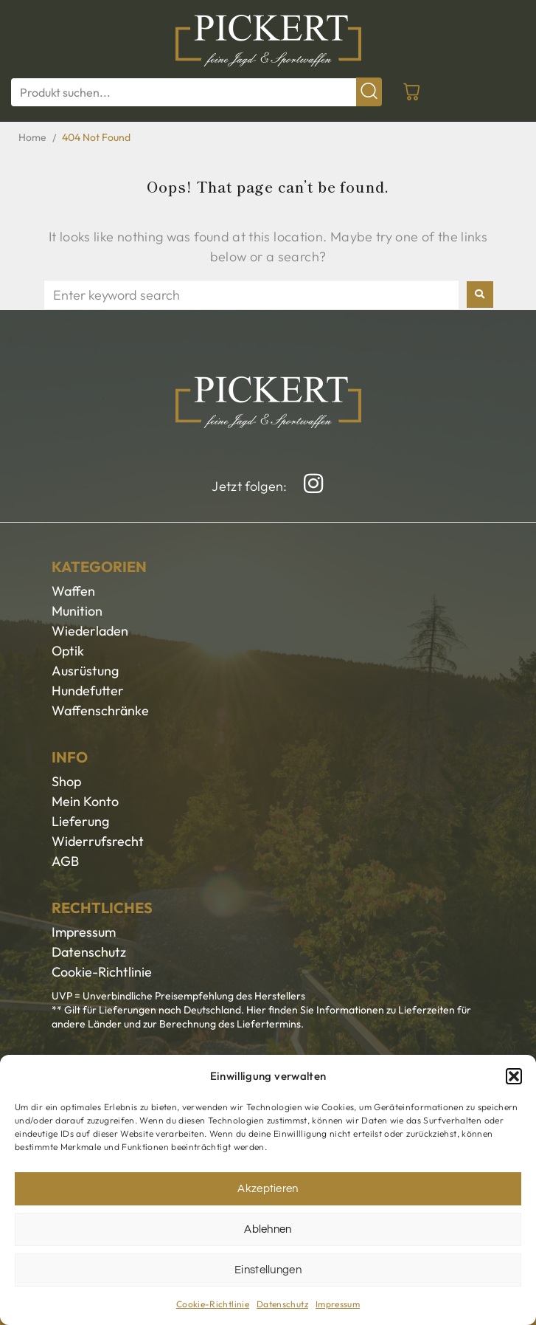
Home (32, 137)
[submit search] (369, 92)
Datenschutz (282, 1303)
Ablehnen (268, 1229)
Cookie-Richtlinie (212, 1303)
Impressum (338, 1303)
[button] (514, 1076)
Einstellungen (268, 1270)
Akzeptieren (268, 1188)
